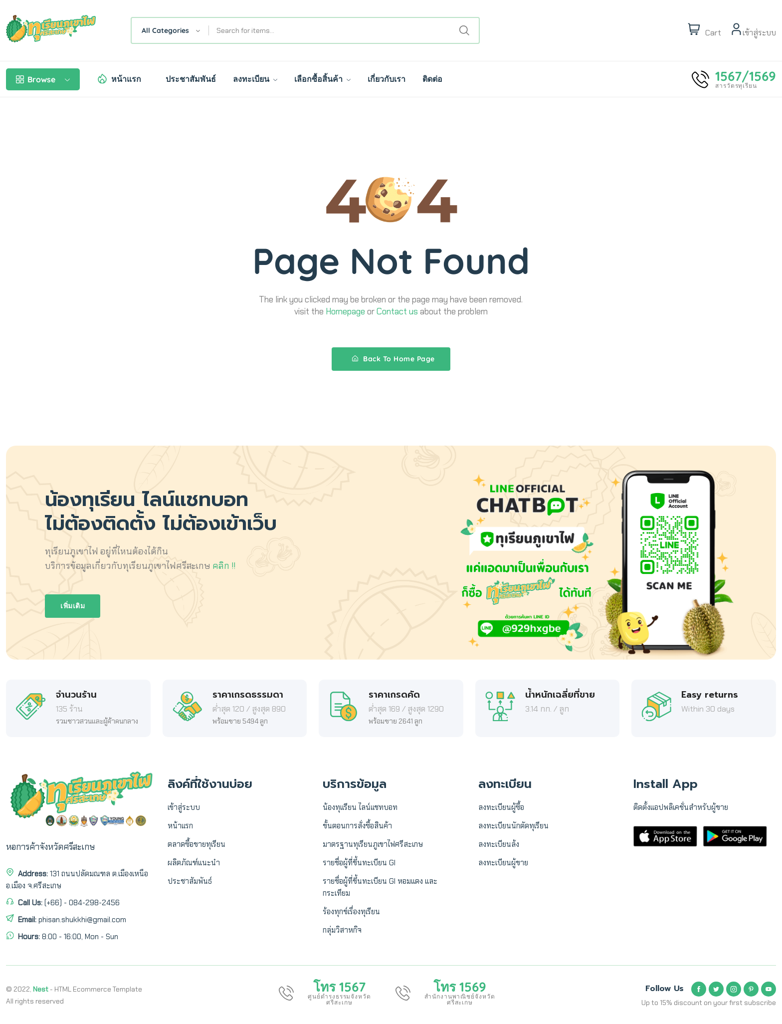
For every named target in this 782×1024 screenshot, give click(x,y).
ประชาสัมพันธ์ (191, 79)
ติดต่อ (432, 79)
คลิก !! (223, 566)
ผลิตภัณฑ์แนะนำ (194, 863)
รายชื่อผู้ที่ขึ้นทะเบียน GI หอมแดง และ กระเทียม (380, 887)
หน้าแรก (126, 79)
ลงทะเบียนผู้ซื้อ (501, 807)
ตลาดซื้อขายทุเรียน (196, 844)
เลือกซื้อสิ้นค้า (322, 79)
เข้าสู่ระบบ (184, 807)
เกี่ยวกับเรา (386, 79)
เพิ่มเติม (72, 605)
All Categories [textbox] (165, 30)
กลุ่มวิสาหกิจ (342, 930)
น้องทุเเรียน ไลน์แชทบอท (360, 807)
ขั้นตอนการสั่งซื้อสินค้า (357, 826)
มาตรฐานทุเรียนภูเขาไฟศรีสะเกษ (373, 844)
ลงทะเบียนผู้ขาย (503, 863)
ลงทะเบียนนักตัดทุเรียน (513, 826)
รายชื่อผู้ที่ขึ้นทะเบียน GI (359, 863)
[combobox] (170, 30)
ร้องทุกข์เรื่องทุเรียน (351, 912)
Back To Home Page (393, 358)
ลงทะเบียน (255, 79)
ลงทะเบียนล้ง (498, 844)
